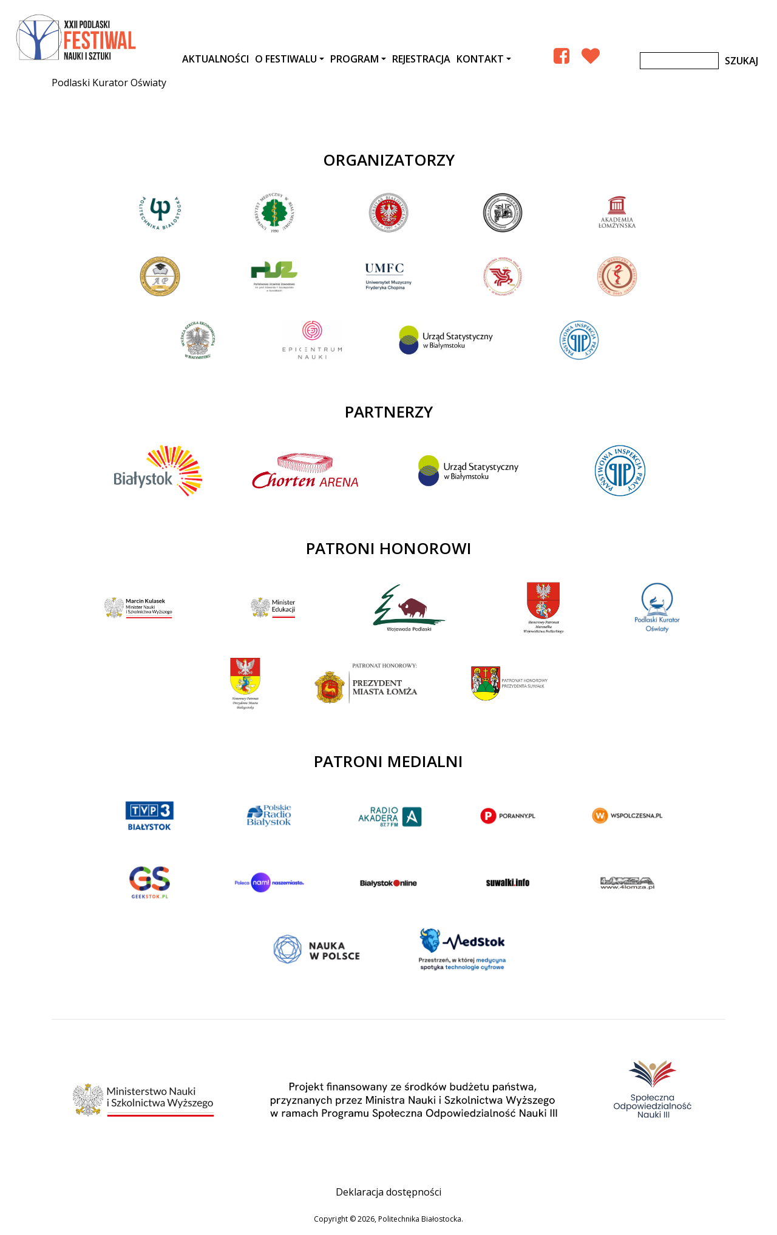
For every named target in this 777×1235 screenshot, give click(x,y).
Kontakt (480, 59)
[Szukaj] (679, 60)
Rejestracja (421, 59)
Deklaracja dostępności (388, 1192)
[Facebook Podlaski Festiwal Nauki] (561, 55)
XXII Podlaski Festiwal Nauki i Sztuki (77, 37)
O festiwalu (286, 59)
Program (354, 59)
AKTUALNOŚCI (215, 59)
